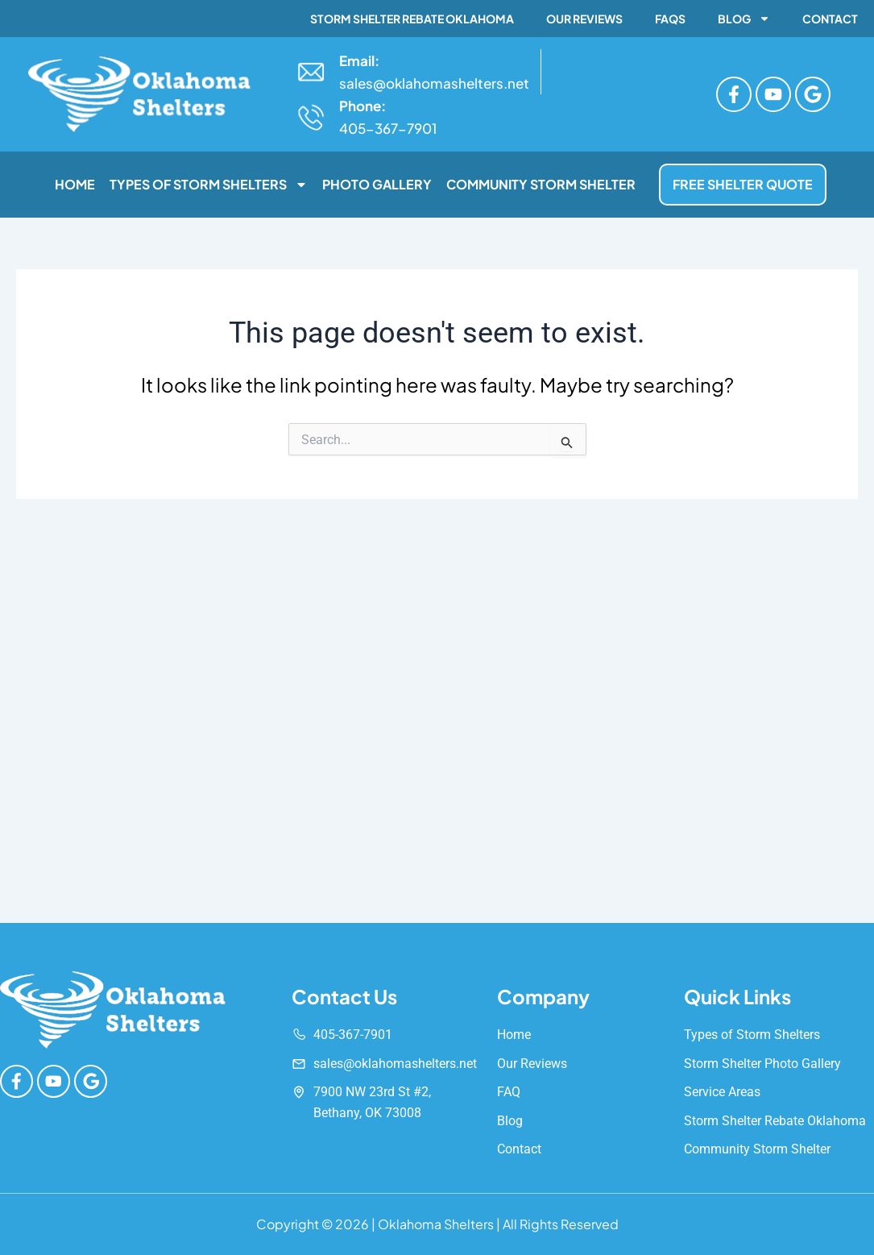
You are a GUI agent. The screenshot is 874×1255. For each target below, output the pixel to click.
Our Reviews (584, 18)
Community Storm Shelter (541, 184)
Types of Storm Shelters (209, 184)
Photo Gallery (377, 184)
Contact (830, 18)
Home (75, 184)
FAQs (670, 18)
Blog (744, 18)
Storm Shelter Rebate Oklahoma (412, 18)
